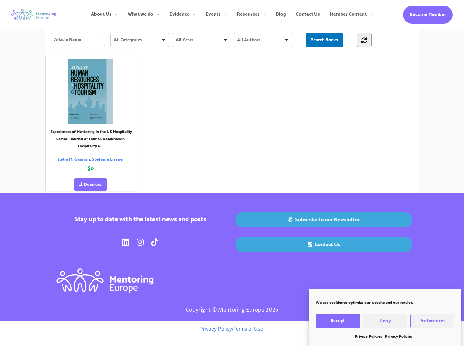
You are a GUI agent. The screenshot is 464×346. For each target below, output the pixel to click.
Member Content (348, 14)
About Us (101, 14)
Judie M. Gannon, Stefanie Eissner (91, 159)
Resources (248, 14)
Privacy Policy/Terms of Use (231, 329)
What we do (140, 14)
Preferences (432, 324)
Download (90, 184)
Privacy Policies (368, 339)
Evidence (179, 14)
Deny (385, 324)
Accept (337, 324)
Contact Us (308, 14)
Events (213, 14)
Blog (281, 14)
